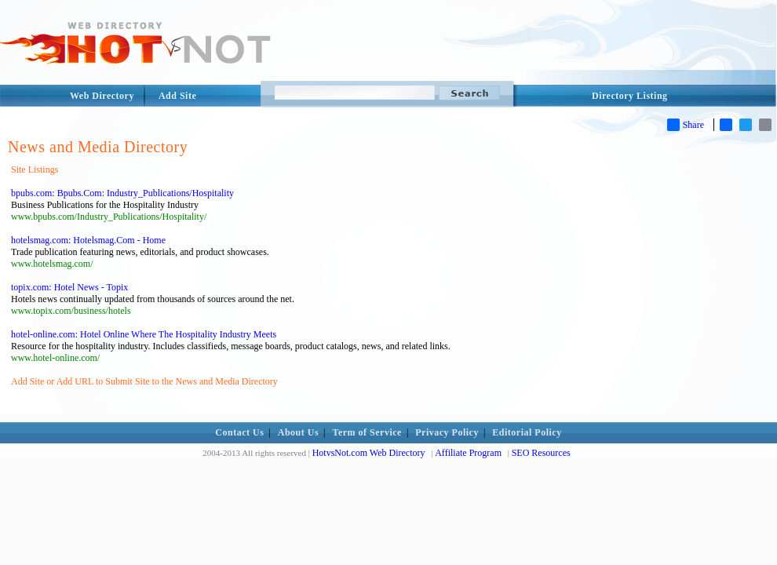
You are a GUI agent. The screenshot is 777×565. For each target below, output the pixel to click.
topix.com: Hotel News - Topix (69, 287)
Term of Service (367, 432)
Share (685, 124)
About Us (298, 432)
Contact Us (239, 432)
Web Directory (102, 95)
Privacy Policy (447, 432)
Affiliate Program (468, 452)
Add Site (177, 95)
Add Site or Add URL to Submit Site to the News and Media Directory (144, 381)
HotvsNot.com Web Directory (368, 452)
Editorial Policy (526, 432)
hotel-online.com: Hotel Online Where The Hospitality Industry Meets (143, 334)
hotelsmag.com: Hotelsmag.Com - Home (88, 240)
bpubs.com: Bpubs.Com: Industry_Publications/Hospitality (122, 193)
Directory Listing (630, 95)
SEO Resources (541, 452)
